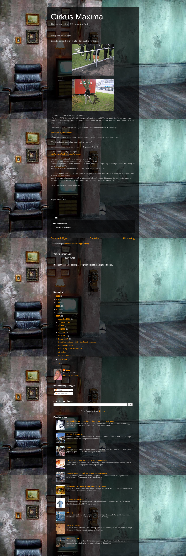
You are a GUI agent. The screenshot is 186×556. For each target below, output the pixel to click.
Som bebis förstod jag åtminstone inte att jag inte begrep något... (90, 421)
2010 (58, 306)
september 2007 (64, 322)
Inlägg (58, 390)
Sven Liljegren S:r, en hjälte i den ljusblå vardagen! (77, 342)
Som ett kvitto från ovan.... (76, 434)
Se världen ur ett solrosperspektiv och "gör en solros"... (87, 486)
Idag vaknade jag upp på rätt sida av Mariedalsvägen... (87, 473)
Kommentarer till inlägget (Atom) (76, 244)
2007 (58, 316)
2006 (58, 364)
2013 (58, 296)
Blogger (102, 411)
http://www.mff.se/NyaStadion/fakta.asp (66, 154)
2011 (58, 303)
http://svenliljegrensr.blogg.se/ (62, 132)
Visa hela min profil (70, 376)
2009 (58, 309)
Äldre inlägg (128, 238)
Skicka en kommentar (64, 228)
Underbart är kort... (73, 538)
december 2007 (64, 319)
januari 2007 (63, 359)
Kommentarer (61, 394)
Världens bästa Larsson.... (76, 499)
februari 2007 (63, 339)
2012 (58, 299)
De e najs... (70, 512)
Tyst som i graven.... (74, 525)
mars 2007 (62, 336)
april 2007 (62, 332)
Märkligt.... (62, 352)
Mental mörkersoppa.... (66, 345)
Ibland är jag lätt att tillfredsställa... (71, 349)
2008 (58, 313)
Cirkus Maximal (78, 16)
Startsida (94, 238)
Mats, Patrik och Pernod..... (68, 355)
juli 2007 (61, 326)
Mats (68, 370)
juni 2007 (62, 329)
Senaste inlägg (59, 238)
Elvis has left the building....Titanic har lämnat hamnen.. (87, 460)
